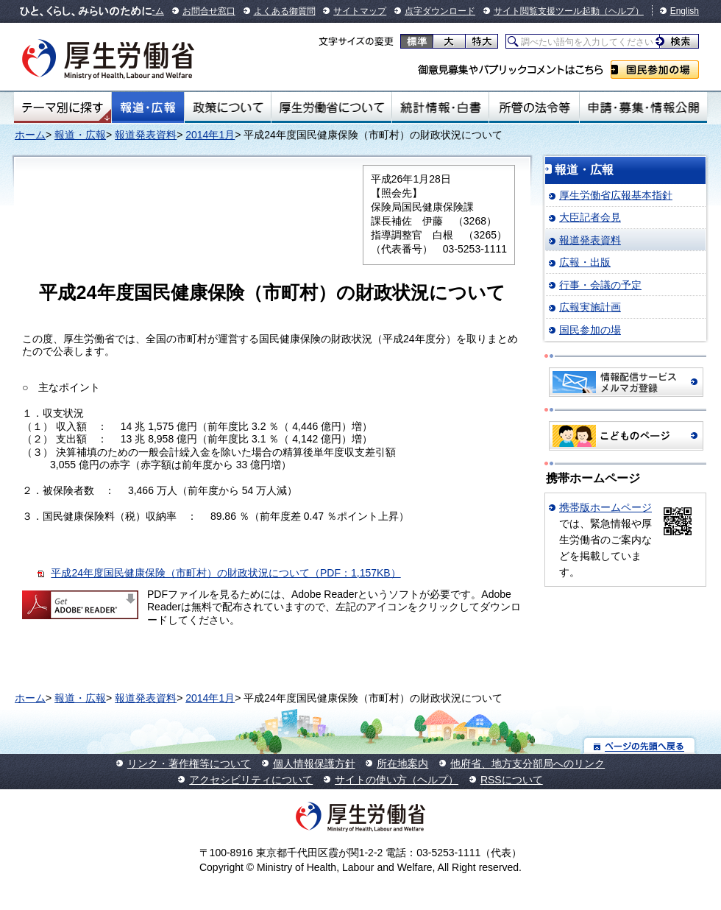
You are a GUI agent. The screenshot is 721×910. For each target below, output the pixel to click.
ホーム (30, 135)
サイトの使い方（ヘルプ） (396, 780)
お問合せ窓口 (208, 11)
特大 (481, 41)
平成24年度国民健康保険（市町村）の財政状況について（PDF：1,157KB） (225, 573)
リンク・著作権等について (189, 763)
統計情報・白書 (440, 107)
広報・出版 (585, 262)
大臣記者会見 (590, 217)
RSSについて (511, 780)
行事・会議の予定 (600, 285)
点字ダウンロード (440, 11)
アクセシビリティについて (251, 780)
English (684, 11)
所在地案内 (402, 763)
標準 (417, 41)
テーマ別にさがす (62, 107)
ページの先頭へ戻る (639, 745)
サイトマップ (359, 11)
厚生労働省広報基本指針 (615, 195)
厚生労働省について (331, 107)
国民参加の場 (655, 69)
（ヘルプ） (622, 11)
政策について (228, 107)
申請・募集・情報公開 (643, 107)
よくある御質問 (285, 11)
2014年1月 (210, 135)
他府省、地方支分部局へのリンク (527, 763)
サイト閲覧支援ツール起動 (547, 11)
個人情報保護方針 (314, 763)
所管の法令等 (533, 107)
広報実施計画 (590, 307)
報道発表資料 (146, 135)
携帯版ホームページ (605, 507)
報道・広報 (148, 107)
